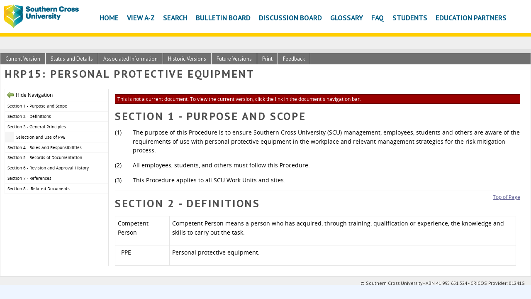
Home (109, 17)
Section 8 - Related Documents (38, 188)
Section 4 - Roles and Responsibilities (45, 147)
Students (409, 17)
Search (175, 17)
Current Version (22, 58)
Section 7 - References (29, 178)
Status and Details (72, 58)
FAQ (377, 17)
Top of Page (506, 197)
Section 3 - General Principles (36, 127)
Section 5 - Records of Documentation (46, 157)
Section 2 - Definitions (29, 116)
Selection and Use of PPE (41, 137)
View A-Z (141, 17)
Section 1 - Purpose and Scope (37, 106)
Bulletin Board (223, 17)
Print (267, 58)
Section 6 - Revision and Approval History (48, 168)
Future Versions (234, 58)
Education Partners (471, 17)
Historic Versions (187, 58)
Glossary (346, 17)
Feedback (294, 58)
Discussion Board (290, 17)
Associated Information (130, 58)
